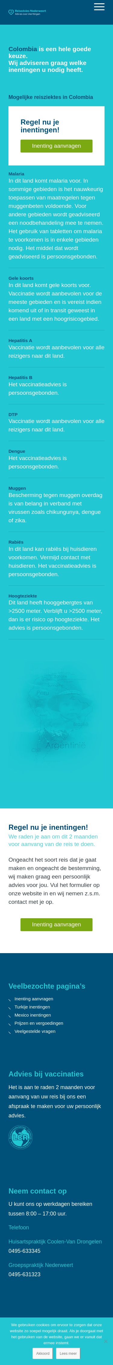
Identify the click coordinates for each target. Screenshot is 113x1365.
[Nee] (105, 1341)
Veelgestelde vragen (34, 1031)
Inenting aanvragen (33, 998)
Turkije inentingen (32, 1006)
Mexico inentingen (32, 1015)
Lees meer (68, 1353)
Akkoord (42, 1353)
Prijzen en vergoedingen (38, 1023)
